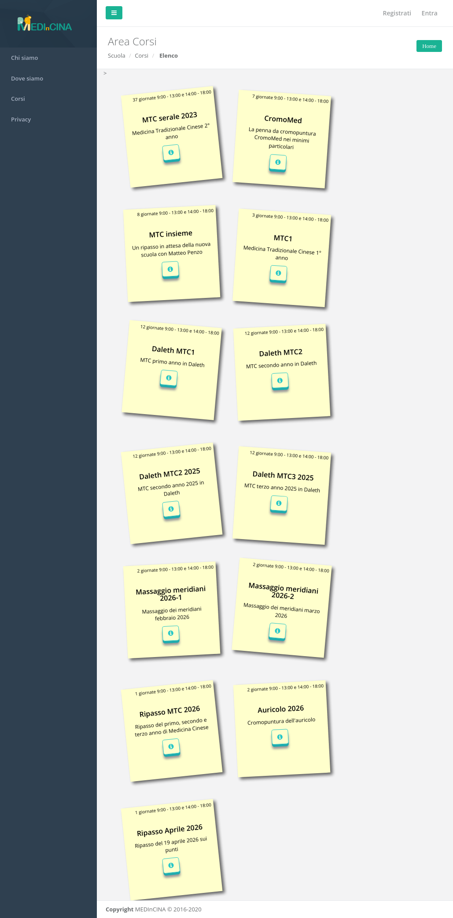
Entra (430, 13)
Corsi (18, 99)
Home (429, 46)
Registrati (397, 13)
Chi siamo (24, 58)
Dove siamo (27, 78)
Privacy (21, 119)
